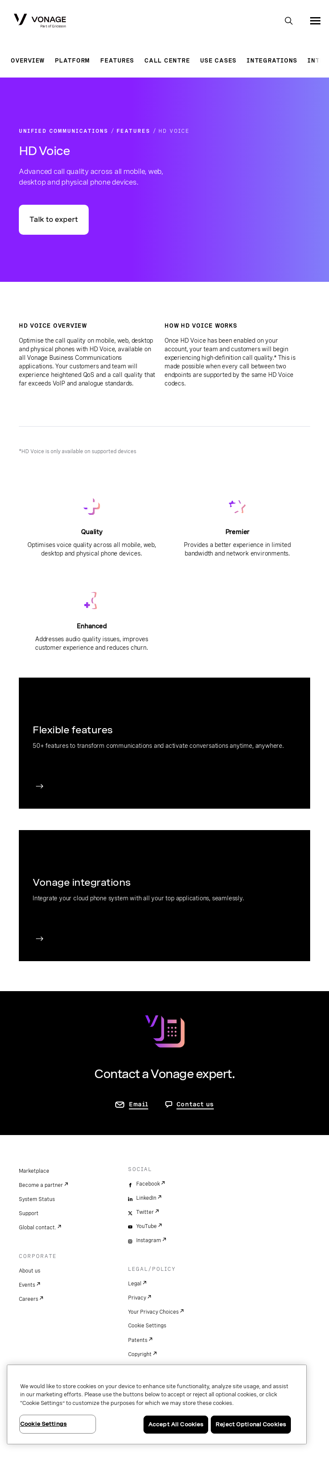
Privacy (137, 1298)
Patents (137, 1340)
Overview (28, 60)
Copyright (140, 1354)
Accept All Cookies (175, 1424)
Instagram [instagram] (148, 1240)
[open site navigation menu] (315, 20)
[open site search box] (288, 21)
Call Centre (167, 60)
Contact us (195, 1104)
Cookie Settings (147, 1326)
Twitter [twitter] (145, 1212)
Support (29, 1213)
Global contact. (37, 1228)
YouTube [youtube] (146, 1226)
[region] (157, 1404)
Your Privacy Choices (153, 1312)
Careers (28, 1299)
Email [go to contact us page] (138, 1104)
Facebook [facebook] (148, 1184)
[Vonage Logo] (40, 21)
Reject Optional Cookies (250, 1424)
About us (29, 1271)
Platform (72, 60)
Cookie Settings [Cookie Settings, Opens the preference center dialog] (43, 1424)
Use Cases (218, 60)
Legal (134, 1284)
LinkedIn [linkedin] (146, 1198)
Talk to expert (54, 219)
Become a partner (41, 1185)
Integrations (272, 60)
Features (117, 60)
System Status (37, 1199)
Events (27, 1285)
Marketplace (34, 1171)
